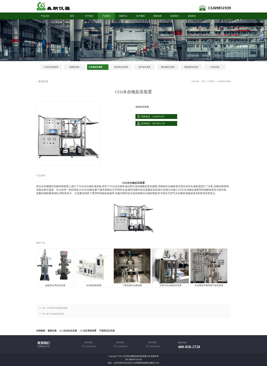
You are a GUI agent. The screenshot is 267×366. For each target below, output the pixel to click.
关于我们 (89, 16)
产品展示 (106, 16)
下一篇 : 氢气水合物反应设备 (51, 314)
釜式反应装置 (144, 67)
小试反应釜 (214, 67)
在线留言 (192, 16)
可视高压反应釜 (107, 330)
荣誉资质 (157, 16)
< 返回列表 (42, 81)
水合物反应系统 (95, 67)
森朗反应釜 (74, 67)
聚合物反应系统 (168, 67)
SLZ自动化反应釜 (68, 330)
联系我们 (174, 16)
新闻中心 (123, 16)
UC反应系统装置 (51, 67)
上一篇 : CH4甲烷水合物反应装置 (53, 308)
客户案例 (140, 16)
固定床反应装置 (121, 67)
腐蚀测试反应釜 (191, 67)
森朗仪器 (52, 330)
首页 (203, 81)
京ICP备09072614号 (133, 359)
